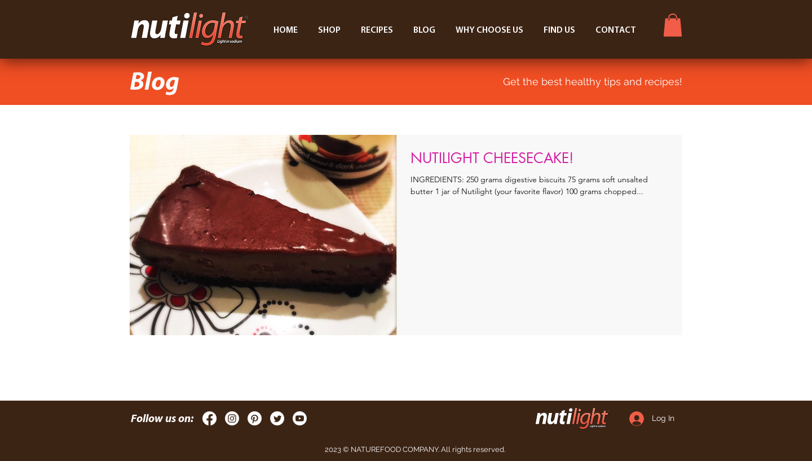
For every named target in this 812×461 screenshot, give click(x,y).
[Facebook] (209, 418)
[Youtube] (300, 418)
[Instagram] (232, 418)
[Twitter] (277, 418)
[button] (672, 25)
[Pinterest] (255, 418)
